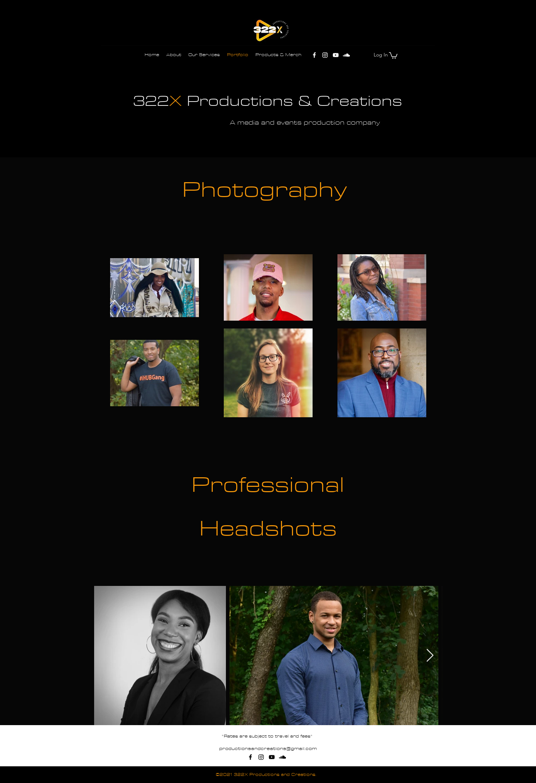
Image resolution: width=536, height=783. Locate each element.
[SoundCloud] (346, 55)
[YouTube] (335, 55)
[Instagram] (325, 55)
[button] (393, 55)
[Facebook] (314, 55)
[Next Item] (430, 656)
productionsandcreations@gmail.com (268, 748)
